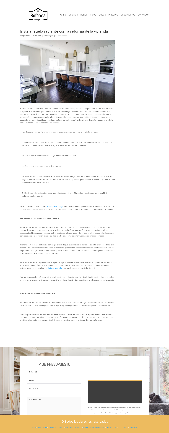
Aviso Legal (42, 427)
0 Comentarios (61, 36)
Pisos (93, 14)
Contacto (143, 14)
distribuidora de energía (54, 206)
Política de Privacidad (73, 427)
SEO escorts (122, 427)
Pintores (113, 14)
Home (63, 14)
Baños (83, 14)
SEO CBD (133, 427)
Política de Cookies (56, 427)
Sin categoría (49, 36)
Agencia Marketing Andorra (93, 427)
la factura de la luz (55, 268)
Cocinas (73, 14)
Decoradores (128, 14)
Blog (34, 427)
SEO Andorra (111, 427)
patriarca (26, 36)
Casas (102, 14)
